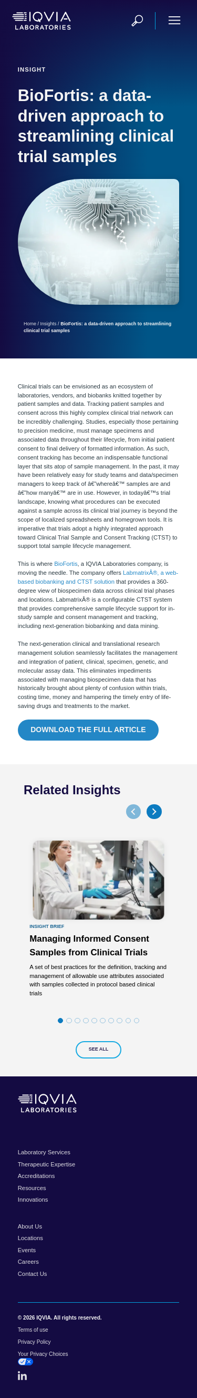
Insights (48, 323)
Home (30, 323)
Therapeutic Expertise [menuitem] (46, 1164)
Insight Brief (46, 926)
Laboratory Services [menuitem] (44, 1152)
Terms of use (33, 1330)
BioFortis (65, 564)
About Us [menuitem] (30, 1226)
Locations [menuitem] (30, 1238)
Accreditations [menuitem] (36, 1176)
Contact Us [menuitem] (32, 1274)
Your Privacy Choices (43, 1358)
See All (99, 1049)
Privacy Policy (34, 1342)
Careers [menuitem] (28, 1262)
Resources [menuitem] (32, 1188)
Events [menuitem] (27, 1250)
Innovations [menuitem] (33, 1199)
